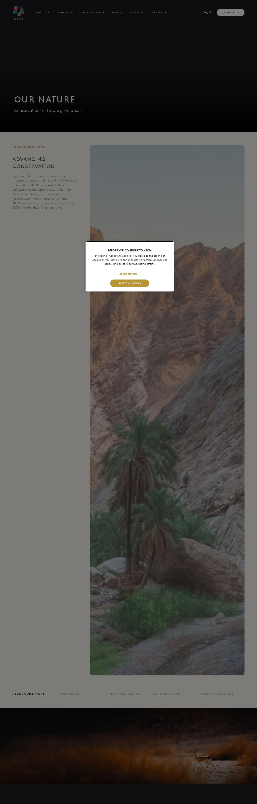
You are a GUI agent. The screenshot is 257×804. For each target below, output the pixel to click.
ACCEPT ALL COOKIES (130, 283)
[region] (129, 266)
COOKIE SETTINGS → (129, 274)
